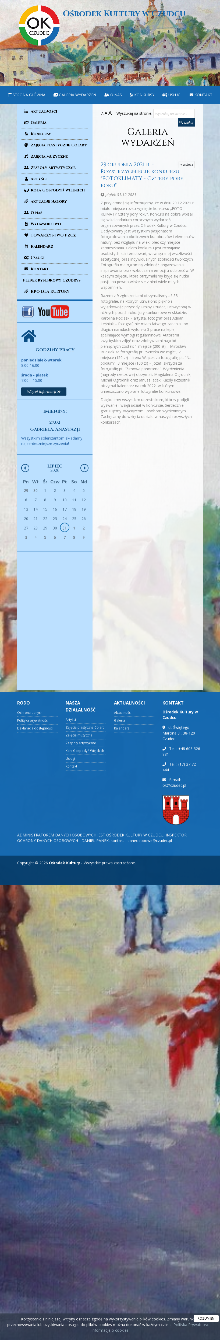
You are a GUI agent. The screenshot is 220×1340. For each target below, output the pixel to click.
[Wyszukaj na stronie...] (174, 113)
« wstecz (186, 164)
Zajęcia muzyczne (45, 156)
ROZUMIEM (206, 1318)
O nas (113, 94)
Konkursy (142, 94)
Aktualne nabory (45, 201)
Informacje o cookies (110, 1330)
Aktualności (40, 111)
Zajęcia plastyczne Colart (55, 145)
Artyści (35, 179)
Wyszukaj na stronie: (134, 113)
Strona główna (26, 94)
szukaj (186, 122)
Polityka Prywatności (191, 1324)
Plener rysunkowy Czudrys (51, 280)
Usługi (172, 94)
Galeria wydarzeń (75, 94)
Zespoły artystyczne (49, 168)
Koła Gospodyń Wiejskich (54, 190)
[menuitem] (26, 95)
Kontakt (201, 94)
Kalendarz (38, 246)
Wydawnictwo (42, 224)
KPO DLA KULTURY (46, 291)
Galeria (35, 122)
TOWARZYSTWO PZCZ (49, 235)
